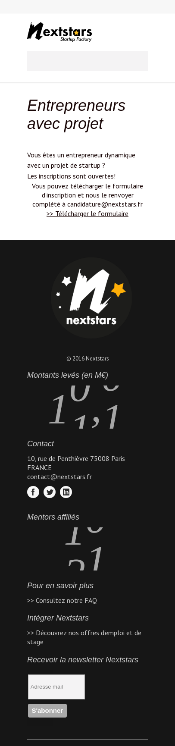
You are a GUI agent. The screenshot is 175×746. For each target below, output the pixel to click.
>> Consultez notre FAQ (62, 600)
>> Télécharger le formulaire (87, 213)
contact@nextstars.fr (59, 476)
